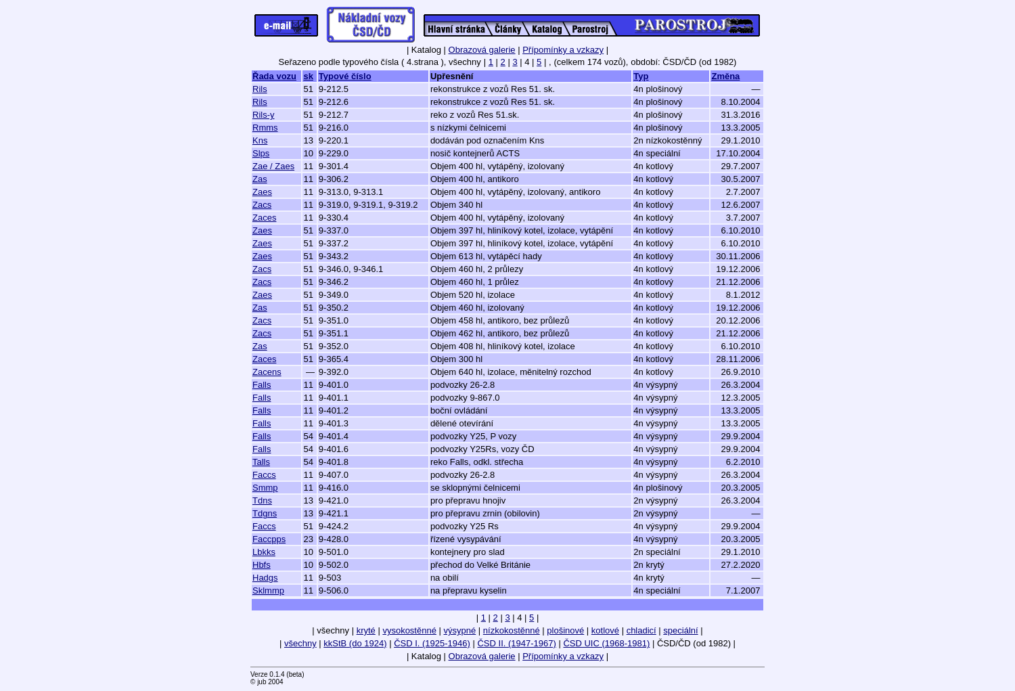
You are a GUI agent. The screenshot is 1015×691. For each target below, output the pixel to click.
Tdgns (264, 513)
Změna (725, 76)
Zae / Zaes (273, 166)
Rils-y (263, 115)
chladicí (641, 630)
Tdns (262, 500)
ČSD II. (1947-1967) (516, 643)
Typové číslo (345, 76)
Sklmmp (268, 590)
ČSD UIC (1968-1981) (606, 643)
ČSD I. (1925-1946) (432, 643)
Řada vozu (274, 76)
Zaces (264, 218)
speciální (680, 630)
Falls (261, 385)
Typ (640, 76)
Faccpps (269, 539)
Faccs (264, 475)
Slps (260, 153)
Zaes (262, 192)
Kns (259, 140)
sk (308, 76)
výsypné (460, 630)
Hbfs (261, 565)
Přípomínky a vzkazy (563, 50)
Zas (259, 179)
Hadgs (265, 578)
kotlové (605, 630)
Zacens (266, 372)
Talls (261, 462)
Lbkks (263, 552)
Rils (259, 89)
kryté (366, 630)
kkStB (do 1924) (354, 643)
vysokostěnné (409, 630)
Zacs (261, 205)
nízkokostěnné (511, 630)
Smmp (265, 488)
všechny (300, 643)
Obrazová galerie (482, 50)
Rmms (265, 127)
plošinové (565, 630)
